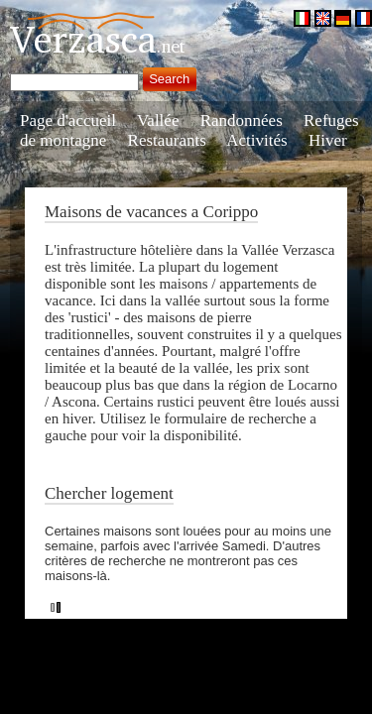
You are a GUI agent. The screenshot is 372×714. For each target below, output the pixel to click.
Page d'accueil (68, 120)
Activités (256, 140)
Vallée (158, 120)
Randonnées (241, 120)
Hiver (328, 140)
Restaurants (167, 140)
